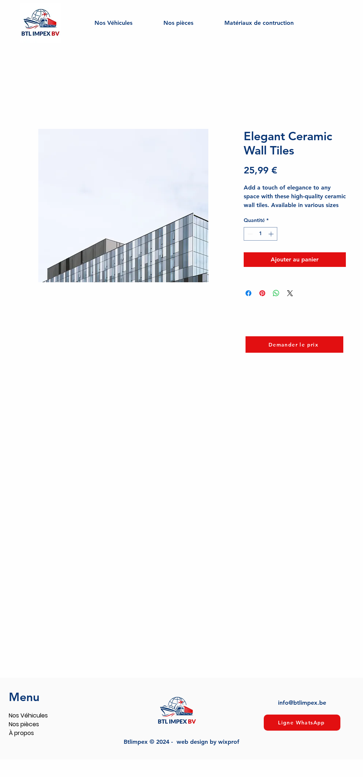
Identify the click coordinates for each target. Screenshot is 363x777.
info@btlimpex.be (302, 702)
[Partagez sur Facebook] (248, 293)
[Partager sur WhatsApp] (276, 293)
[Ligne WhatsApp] (302, 723)
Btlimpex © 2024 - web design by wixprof (181, 741)
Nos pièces (24, 724)
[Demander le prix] (294, 344)
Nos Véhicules (28, 715)
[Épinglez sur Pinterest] (262, 293)
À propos (21, 733)
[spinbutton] (260, 233)
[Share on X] (290, 293)
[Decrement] (249, 233)
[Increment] (271, 233)
